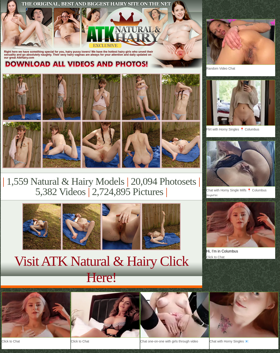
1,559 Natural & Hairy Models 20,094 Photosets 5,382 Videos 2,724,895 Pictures (101, 186)
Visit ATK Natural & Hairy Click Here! (101, 269)
